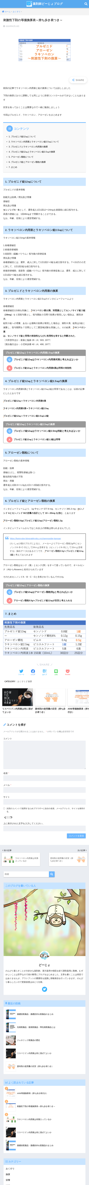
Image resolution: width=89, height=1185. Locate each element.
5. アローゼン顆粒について (21, 157)
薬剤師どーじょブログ (45, 4)
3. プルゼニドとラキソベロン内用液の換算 (28, 146)
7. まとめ (13, 167)
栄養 (8, 1180)
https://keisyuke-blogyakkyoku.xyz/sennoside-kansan (35, 538)
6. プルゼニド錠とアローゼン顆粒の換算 (27, 162)
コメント (7, 738)
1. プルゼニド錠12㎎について (22, 136)
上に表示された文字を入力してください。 (24, 823)
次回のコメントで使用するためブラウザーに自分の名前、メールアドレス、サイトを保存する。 (46, 810)
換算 (30, 681)
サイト (6, 797)
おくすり (21, 681)
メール (7, 785)
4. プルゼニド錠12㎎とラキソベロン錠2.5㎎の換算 (32, 152)
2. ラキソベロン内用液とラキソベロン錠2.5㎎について (34, 142)
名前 (6, 773)
